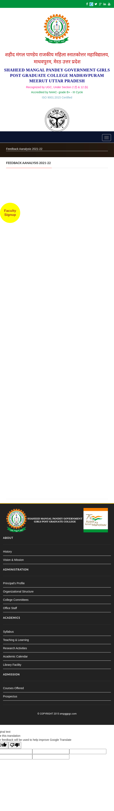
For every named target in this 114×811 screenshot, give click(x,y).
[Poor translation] (14, 745)
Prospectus (10, 696)
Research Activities (15, 648)
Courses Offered (13, 688)
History (7, 551)
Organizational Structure (18, 591)
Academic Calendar (15, 656)
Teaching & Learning (16, 640)
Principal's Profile (14, 583)
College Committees (15, 599)
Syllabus (8, 631)
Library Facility (12, 664)
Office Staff (10, 608)
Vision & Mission (13, 559)
